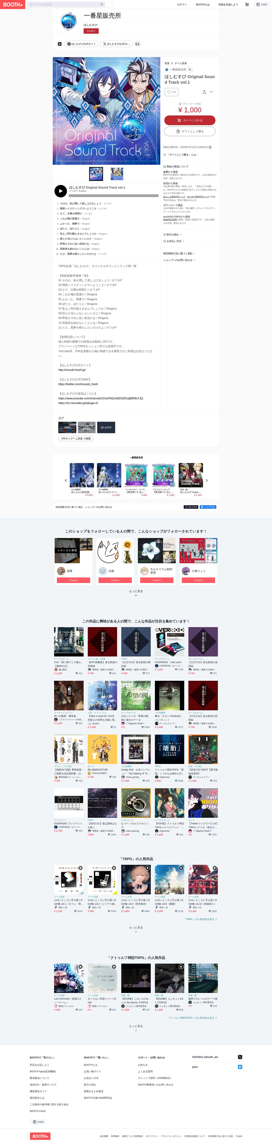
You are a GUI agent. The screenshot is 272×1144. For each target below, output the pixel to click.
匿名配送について (39, 1078)
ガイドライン (152, 1136)
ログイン (182, 4)
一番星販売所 (136, 457)
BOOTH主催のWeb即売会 (98, 1097)
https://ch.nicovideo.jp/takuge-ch (78, 403)
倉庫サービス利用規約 (132, 1136)
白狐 (111, 570)
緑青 (70, 570)
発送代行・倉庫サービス (43, 1084)
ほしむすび (90, 24)
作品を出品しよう (228, 4)
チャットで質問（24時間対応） (155, 1078)
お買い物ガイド (92, 1071)
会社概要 (104, 1136)
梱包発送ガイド (38, 1091)
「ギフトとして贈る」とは (181, 154)
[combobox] (66, 4)
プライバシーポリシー (171, 1136)
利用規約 (115, 1136)
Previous (55, 111)
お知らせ (143, 1064)
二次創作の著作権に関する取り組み (49, 1104)
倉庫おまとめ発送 (93, 1091)
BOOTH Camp (38, 1111)
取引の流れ (173, 234)
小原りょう (199, 570)
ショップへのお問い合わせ (177, 260)
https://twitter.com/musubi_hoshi (78, 384)
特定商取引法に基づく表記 (177, 253)
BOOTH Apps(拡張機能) (43, 1071)
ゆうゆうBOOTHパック (198, 196)
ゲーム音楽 (181, 63)
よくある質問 (145, 1071)
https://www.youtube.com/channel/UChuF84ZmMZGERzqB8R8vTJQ (100, 398)
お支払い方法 (174, 241)
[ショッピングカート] (247, 4)
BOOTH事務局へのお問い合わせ (155, 1084)
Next (157, 111)
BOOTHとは (203, 4)
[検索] (102, 4)
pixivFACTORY (170, 219)
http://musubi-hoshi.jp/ (72, 369)
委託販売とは (37, 1097)
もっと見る (136, 594)
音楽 (167, 63)
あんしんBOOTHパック (174, 196)
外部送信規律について (195, 1136)
